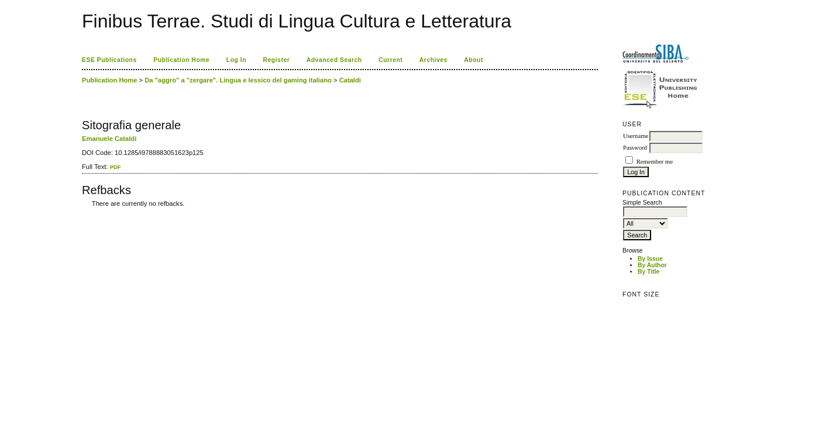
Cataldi (350, 80)
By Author (652, 265)
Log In (236, 60)
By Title (648, 271)
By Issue (650, 259)
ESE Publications (109, 60)
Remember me (654, 161)
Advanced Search (334, 60)
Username (635, 136)
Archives (433, 60)
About (473, 60)
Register (276, 60)
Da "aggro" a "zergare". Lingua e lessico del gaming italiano (238, 80)
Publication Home (181, 60)
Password (635, 147)
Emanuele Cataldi (109, 138)
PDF (115, 167)
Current (390, 60)
